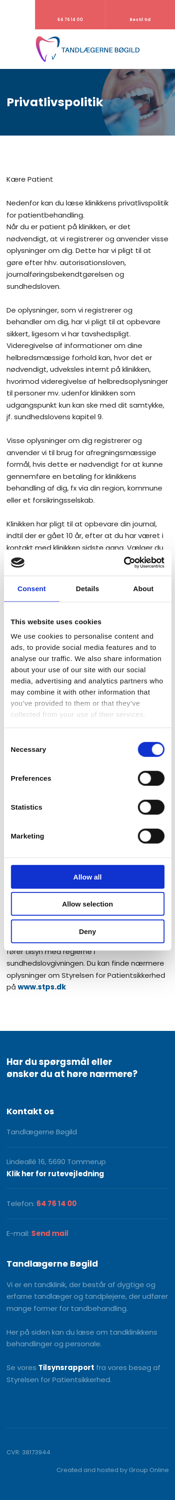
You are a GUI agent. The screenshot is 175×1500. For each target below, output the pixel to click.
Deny (87, 931)
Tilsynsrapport (66, 1367)
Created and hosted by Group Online (112, 1470)
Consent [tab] (31, 588)
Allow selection (87, 904)
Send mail (50, 1233)
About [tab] (143, 588)
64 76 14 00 (56, 1203)
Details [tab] (87, 588)
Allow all (87, 876)
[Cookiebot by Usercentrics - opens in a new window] (124, 563)
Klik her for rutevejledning (55, 1174)
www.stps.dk (42, 987)
